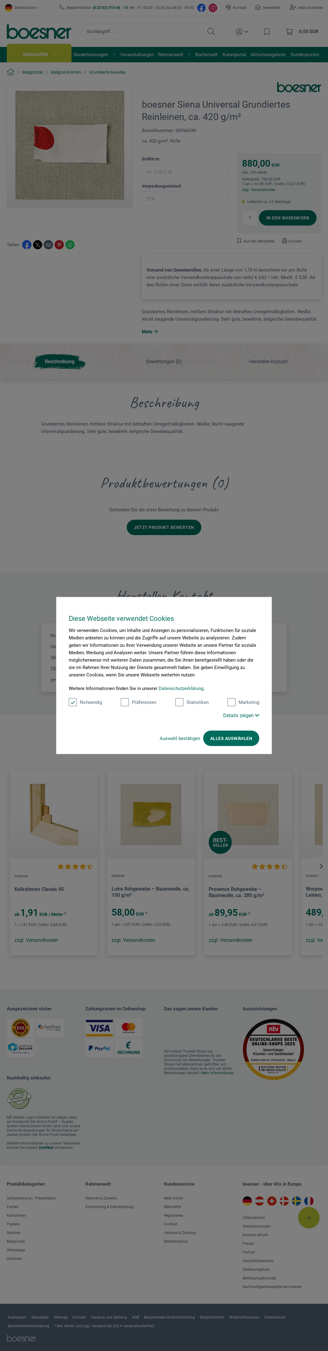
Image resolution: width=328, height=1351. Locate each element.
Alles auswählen (231, 738)
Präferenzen (138, 702)
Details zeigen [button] (241, 715)
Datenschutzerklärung (181, 688)
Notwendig (85, 702)
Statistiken (192, 702)
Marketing (243, 702)
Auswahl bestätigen (180, 738)
